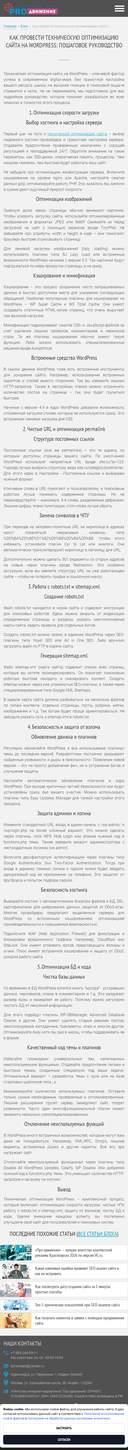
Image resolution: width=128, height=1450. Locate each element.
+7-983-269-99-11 (24, 1353)
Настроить (64, 1428)
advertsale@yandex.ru (27, 1366)
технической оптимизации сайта (77, 134)
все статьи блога (97, 1234)
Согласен (64, 1439)
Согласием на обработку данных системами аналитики (69, 1418)
